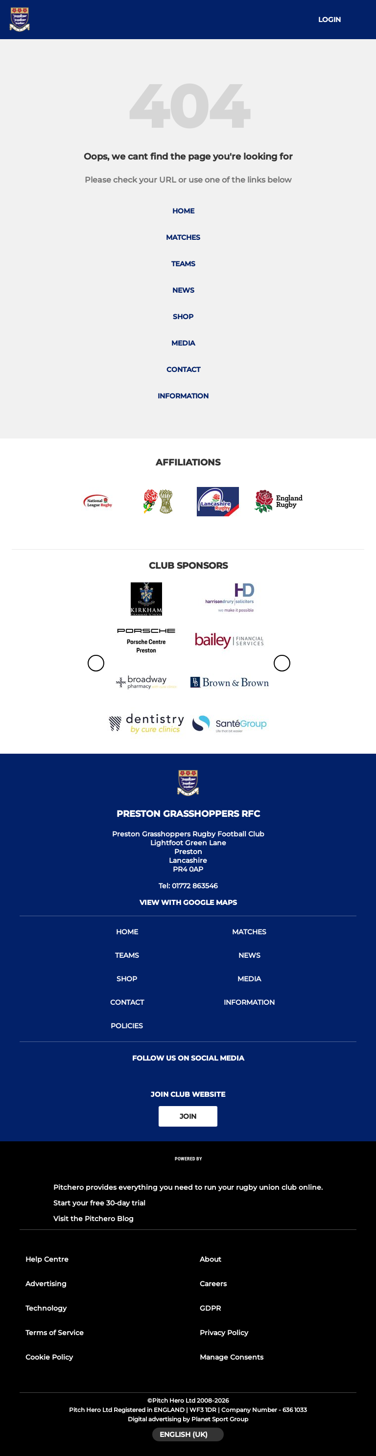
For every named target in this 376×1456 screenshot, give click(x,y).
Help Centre (47, 1259)
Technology (46, 1308)
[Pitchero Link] (188, 1172)
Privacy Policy (224, 1332)
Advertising (46, 1283)
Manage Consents (231, 1357)
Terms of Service (54, 1332)
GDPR (210, 1308)
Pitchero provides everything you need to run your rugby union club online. (188, 1187)
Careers (213, 1283)
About (210, 1259)
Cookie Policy (49, 1357)
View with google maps (188, 902)
